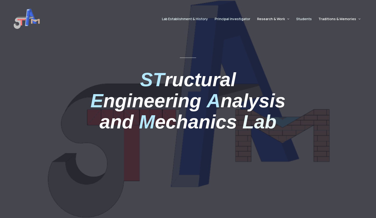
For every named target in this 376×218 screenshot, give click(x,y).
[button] (287, 19)
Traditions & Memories (339, 19)
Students (304, 19)
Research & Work (273, 19)
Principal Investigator (232, 19)
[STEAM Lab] (26, 18)
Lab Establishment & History (185, 19)
